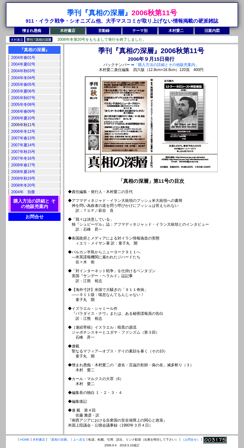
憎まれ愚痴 (31, 31)
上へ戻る (79, 440)
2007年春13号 (23, 138)
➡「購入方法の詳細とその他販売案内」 (164, 65)
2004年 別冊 (23, 192)
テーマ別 (139, 31)
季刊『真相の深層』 (99, 13)
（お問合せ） (190, 440)
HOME (25, 440)
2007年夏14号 (23, 145)
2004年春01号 (23, 58)
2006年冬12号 (23, 131)
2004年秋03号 (23, 71)
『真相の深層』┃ (60, 440)
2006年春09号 (23, 111)
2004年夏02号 (23, 64)
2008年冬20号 (23, 185)
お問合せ (34, 216)
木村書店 (67, 31)
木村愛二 (176, 31)
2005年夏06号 (23, 91)
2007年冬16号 (23, 158)
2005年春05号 (23, 84)
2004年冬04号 (23, 78)
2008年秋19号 (23, 178)
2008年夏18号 (23, 172)
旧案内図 (212, 31)
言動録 (104, 31)
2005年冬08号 (23, 104)
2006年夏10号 (23, 118)
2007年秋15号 (23, 152)
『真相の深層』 (35, 49)
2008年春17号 (23, 165)
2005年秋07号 (23, 98)
